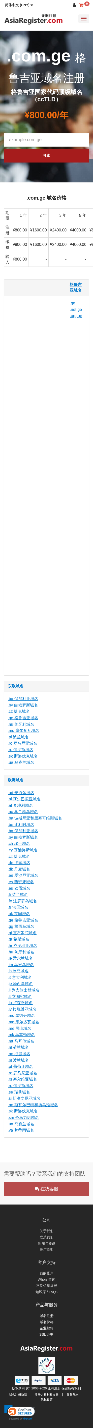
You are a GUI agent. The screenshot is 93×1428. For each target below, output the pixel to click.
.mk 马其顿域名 (21, 1035)
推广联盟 (47, 1250)
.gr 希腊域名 (18, 939)
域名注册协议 (18, 1394)
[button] (19, 5)
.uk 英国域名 (19, 914)
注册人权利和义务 (47, 1394)
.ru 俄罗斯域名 (20, 750)
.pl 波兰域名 (18, 737)
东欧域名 (16, 686)
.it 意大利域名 (20, 977)
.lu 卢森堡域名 (20, 1003)
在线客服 (46, 1188)
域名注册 (47, 1316)
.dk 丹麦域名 (19, 869)
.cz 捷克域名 (19, 711)
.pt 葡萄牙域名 (20, 1066)
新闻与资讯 (46, 1243)
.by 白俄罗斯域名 (23, 705)
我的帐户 (47, 1273)
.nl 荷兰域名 (18, 1047)
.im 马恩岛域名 (21, 965)
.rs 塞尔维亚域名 (22, 1079)
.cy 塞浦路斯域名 (23, 850)
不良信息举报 (46, 1286)
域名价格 (47, 1322)
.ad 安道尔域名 (21, 793)
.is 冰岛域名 (18, 971)
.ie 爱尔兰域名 (20, 958)
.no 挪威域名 (19, 1054)
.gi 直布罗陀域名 (22, 933)
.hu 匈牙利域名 (21, 724)
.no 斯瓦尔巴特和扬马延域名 (33, 1105)
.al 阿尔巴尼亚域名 (24, 799)
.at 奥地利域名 (20, 805)
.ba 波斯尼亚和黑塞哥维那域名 (35, 818)
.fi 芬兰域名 (18, 894)
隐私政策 (47, 1399)
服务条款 (72, 1394)
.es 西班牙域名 (21, 882)
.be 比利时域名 (21, 825)
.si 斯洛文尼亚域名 (24, 1098)
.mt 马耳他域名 (21, 1041)
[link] (19, 1413)
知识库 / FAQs (46, 1292)
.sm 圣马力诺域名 (23, 1117)
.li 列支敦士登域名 (23, 990)
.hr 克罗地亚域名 (22, 945)
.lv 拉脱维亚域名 (22, 1009)
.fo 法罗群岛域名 (22, 901)
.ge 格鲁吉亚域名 (23, 718)
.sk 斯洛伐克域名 (23, 756)
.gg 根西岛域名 (21, 926)
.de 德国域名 (19, 863)
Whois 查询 (46, 1279)
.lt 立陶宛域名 (20, 996)
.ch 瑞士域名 (19, 843)
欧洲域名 (16, 780)
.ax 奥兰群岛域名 (23, 812)
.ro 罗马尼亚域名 (22, 743)
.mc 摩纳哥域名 (21, 1015)
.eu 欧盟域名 (19, 888)
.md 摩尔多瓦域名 (23, 730)
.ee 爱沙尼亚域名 (23, 875)
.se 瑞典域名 (19, 1092)
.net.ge (76, 309)
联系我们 (47, 1237)
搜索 (46, 156)
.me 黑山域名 (19, 1028)
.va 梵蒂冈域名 (21, 1130)
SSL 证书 (46, 1334)
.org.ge (76, 316)
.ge (72, 303)
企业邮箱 (47, 1328)
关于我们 (47, 1231)
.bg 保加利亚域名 (23, 699)
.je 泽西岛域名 (20, 984)
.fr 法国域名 (18, 907)
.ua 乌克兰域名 (21, 762)
